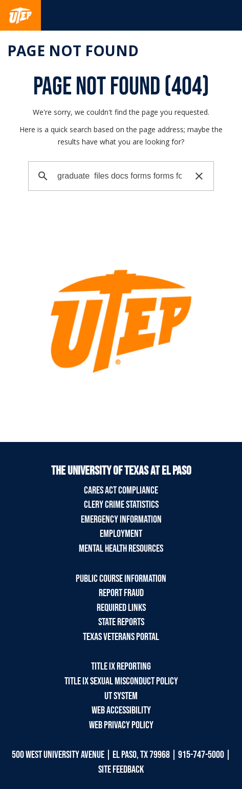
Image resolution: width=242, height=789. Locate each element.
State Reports (121, 622)
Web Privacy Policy (121, 725)
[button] (199, 176)
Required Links (121, 608)
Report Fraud (121, 593)
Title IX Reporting (121, 666)
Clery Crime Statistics (121, 505)
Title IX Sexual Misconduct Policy (121, 681)
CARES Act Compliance (121, 490)
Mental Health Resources (121, 549)
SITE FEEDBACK (121, 769)
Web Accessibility (121, 710)
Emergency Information (121, 519)
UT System (121, 696)
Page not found (73, 50)
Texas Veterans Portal (121, 637)
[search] (119, 176)
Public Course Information (121, 579)
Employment (121, 534)
